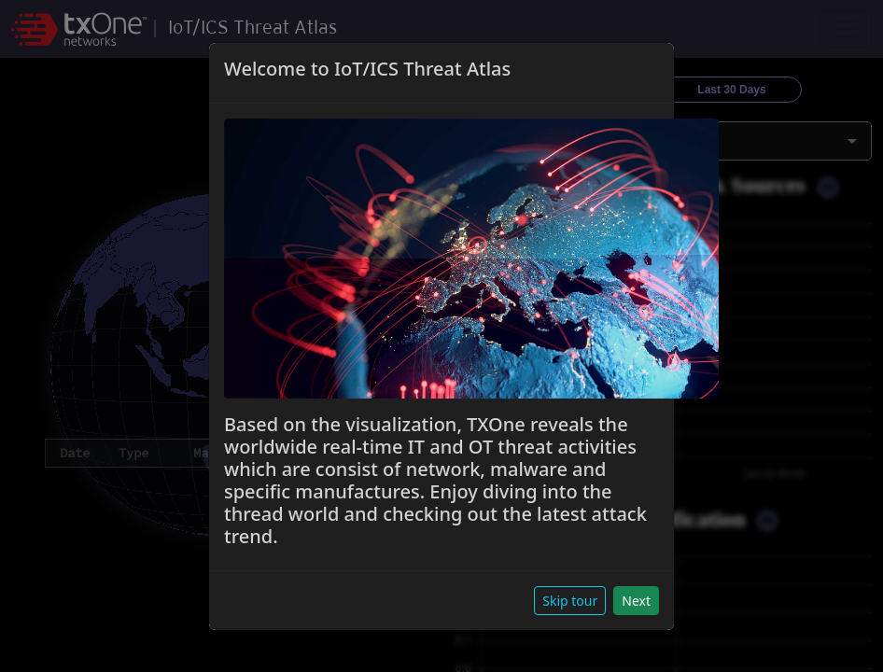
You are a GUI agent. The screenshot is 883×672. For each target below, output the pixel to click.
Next (636, 600)
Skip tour (569, 600)
